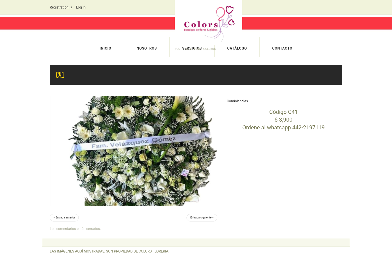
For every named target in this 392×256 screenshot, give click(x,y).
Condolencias (237, 101)
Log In (81, 7)
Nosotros (146, 48)
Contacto (282, 48)
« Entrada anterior (64, 217)
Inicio (105, 48)
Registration (59, 7)
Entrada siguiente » (202, 217)
